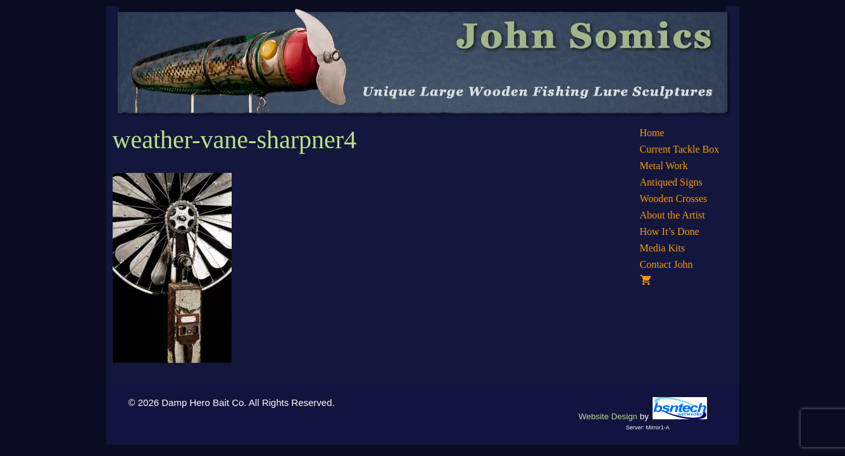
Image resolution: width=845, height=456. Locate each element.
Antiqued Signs (671, 182)
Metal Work (664, 165)
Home (652, 132)
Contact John (666, 264)
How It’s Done (669, 231)
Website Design (608, 416)
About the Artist (672, 215)
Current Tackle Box (680, 149)
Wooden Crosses (674, 198)
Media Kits (662, 248)
